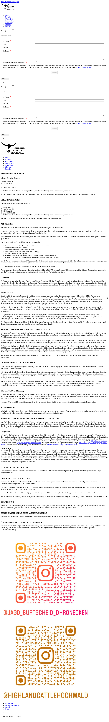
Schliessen (5, 81)
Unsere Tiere (9, 21)
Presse (7, 713)
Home (7, 15)
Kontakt (8, 27)
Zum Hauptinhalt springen (10, 2)
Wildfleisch (9, 19)
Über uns (8, 25)
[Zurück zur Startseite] (7, 10)
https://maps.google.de (99, 445)
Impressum (9, 707)
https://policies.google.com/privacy (29, 446)
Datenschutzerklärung (84, 69)
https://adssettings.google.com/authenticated (62, 448)
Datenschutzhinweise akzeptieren (14, 64)
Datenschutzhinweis (12, 709)
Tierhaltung (9, 23)
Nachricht (6, 51)
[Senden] (54, 74)
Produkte (8, 17)
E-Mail (5, 44)
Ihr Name (6, 41)
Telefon (5, 48)
